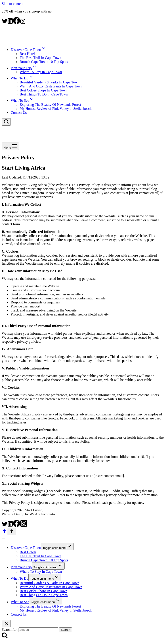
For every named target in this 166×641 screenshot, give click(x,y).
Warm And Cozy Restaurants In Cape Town (51, 86)
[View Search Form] (6, 122)
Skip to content (12, 4)
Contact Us (19, 112)
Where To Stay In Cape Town (41, 72)
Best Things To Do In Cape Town (44, 94)
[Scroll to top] (4, 533)
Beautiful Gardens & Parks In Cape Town (49, 82)
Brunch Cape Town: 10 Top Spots (44, 62)
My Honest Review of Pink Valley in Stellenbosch (56, 108)
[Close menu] (3, 538)
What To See (20, 602)
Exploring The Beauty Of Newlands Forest (50, 104)
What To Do (19, 578)
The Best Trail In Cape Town (40, 58)
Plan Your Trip (21, 567)
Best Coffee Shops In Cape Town (43, 90)
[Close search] (6, 623)
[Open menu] (10, 146)
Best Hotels (28, 54)
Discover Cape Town (26, 548)
